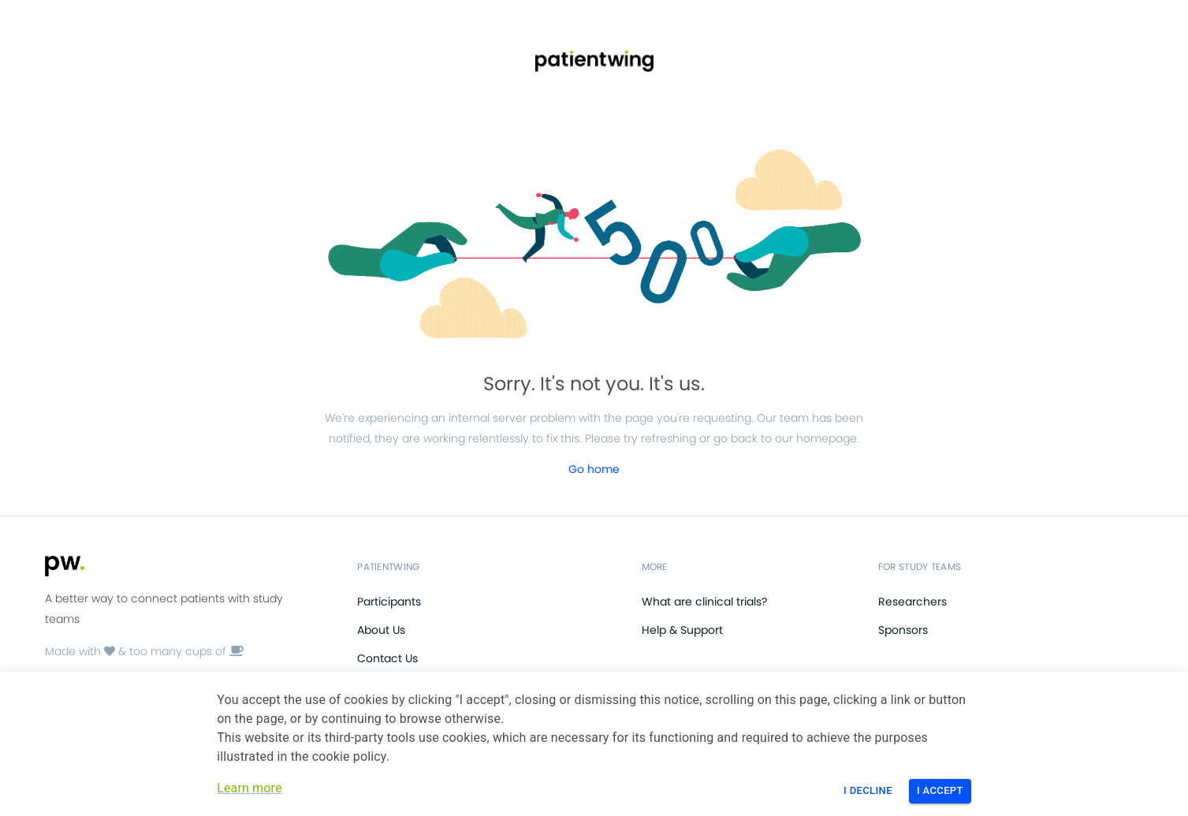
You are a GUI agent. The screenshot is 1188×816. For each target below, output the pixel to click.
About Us (381, 630)
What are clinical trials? (704, 601)
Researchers (912, 601)
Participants (389, 601)
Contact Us (387, 658)
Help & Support (682, 630)
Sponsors (903, 630)
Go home (594, 469)
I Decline (868, 790)
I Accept (940, 790)
